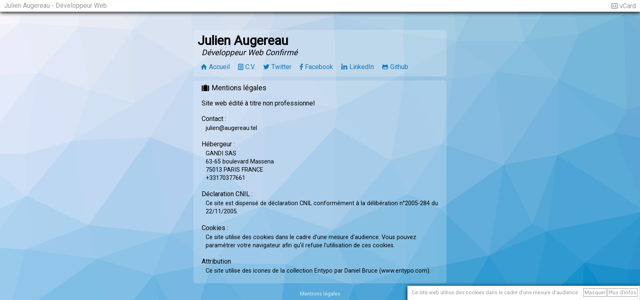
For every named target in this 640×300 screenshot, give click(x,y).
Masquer (594, 292)
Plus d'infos (622, 292)
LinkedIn (361, 67)
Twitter (281, 67)
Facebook (319, 67)
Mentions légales (320, 294)
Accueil (219, 67)
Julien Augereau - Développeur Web (55, 5)
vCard (628, 6)
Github (399, 67)
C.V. (250, 67)
